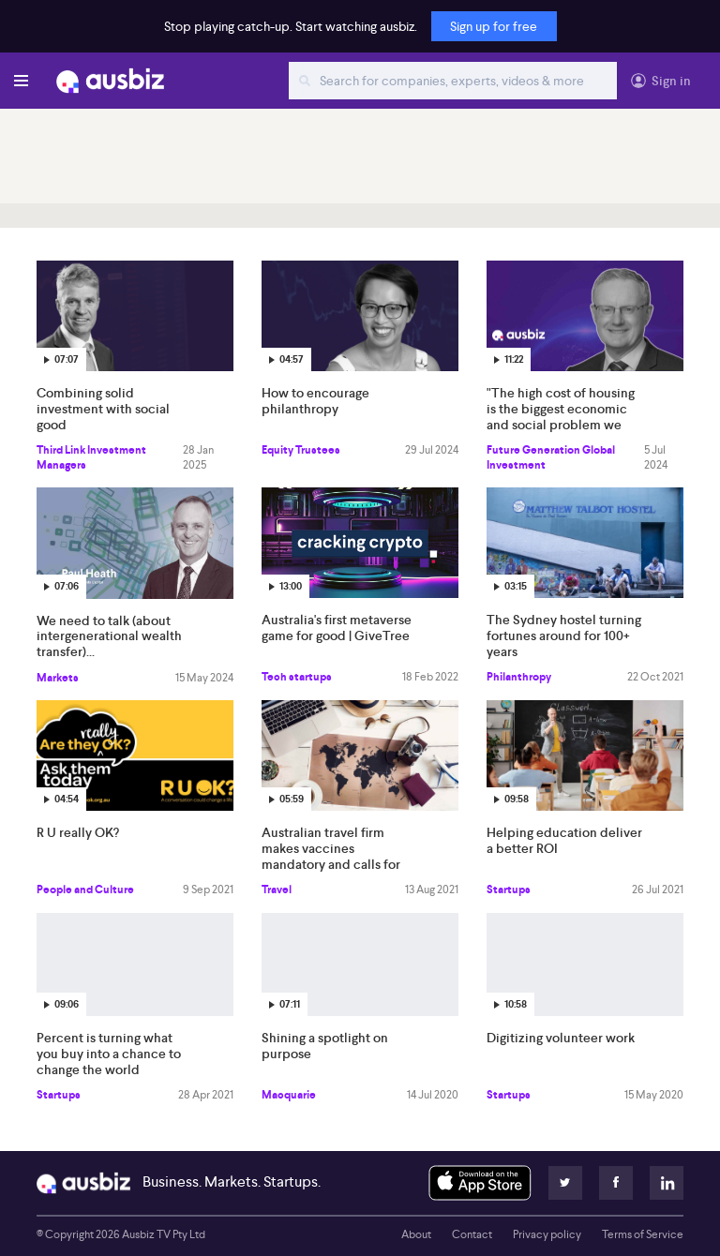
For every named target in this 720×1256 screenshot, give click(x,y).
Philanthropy (519, 676)
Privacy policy (547, 1234)
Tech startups (297, 676)
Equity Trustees (301, 449)
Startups (509, 889)
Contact (472, 1234)
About (416, 1234)
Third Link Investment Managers (91, 457)
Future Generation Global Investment (551, 457)
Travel (277, 889)
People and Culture (85, 889)
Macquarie (289, 1094)
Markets (58, 677)
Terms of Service (642, 1234)
